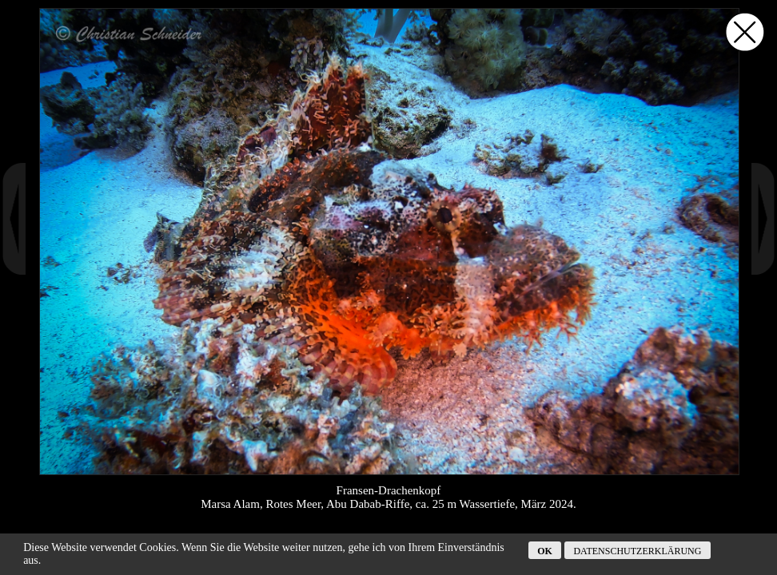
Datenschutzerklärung (637, 551)
